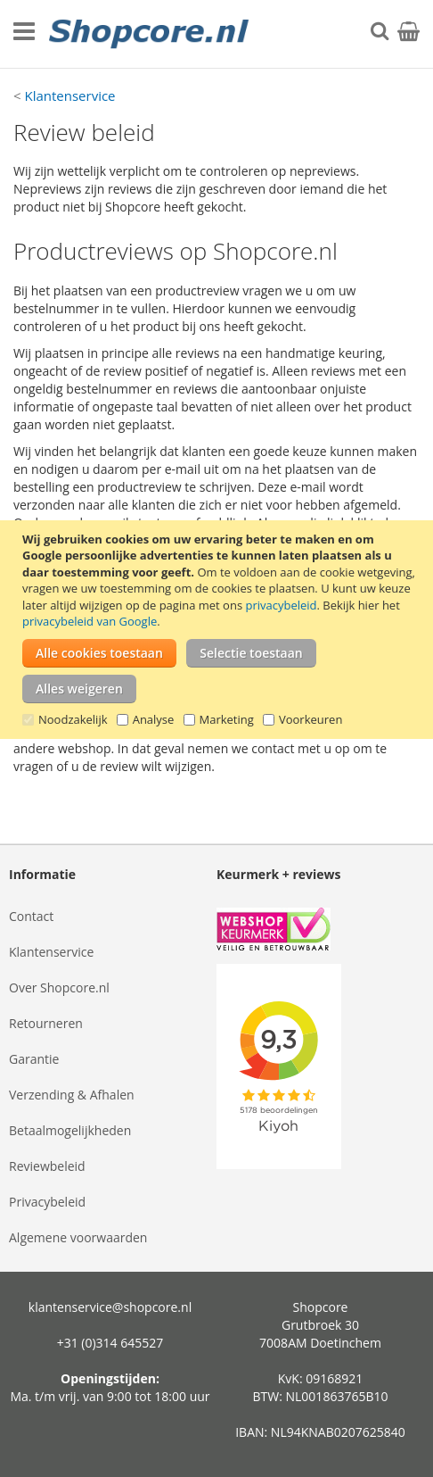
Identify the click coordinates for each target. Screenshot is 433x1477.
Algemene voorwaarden (78, 1237)
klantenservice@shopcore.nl (110, 1307)
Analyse (154, 719)
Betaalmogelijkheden (70, 1130)
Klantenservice (69, 95)
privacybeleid (280, 605)
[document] (218, 629)
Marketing (227, 719)
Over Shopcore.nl (59, 987)
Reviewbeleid (47, 1166)
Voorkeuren (310, 719)
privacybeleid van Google (89, 621)
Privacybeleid (47, 1201)
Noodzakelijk (73, 719)
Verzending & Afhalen (72, 1094)
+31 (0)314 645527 (110, 1342)
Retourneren (46, 1023)
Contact (31, 916)
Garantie (34, 1058)
